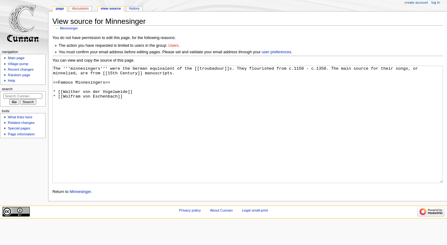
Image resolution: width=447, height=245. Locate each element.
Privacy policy (190, 233)
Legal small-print (255, 233)
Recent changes (21, 69)
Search (7, 89)
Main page (16, 58)
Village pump (18, 64)
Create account (416, 2)
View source (111, 8)
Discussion (80, 8)
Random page (19, 75)
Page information (21, 134)
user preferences (276, 52)
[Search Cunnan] (22, 96)
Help (11, 80)
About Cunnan (221, 233)
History (134, 8)
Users (173, 45)
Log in (435, 2)
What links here (20, 117)
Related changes (21, 123)
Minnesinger (69, 28)
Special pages (19, 128)
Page (60, 8)
